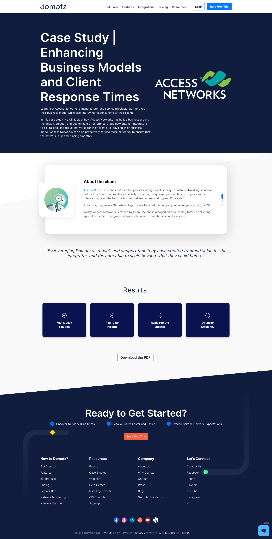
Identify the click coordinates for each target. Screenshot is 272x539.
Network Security (51, 503)
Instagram (193, 497)
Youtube (192, 491)
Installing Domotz (100, 491)
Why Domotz (146, 472)
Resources (179, 7)
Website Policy (111, 533)
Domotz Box (48, 491)
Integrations (146, 7)
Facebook (193, 472)
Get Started (48, 466)
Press (141, 485)
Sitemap (94, 503)
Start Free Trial (219, 6)
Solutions (112, 7)
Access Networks (95, 190)
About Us (144, 466)
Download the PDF (135, 357)
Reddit (191, 479)
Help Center (97, 485)
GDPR (185, 533)
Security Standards (150, 497)
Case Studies (97, 472)
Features (128, 7)
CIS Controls (97, 497)
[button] (222, 196)
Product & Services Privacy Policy (142, 533)
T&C (194, 533)
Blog (141, 491)
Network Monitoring (53, 497)
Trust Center (172, 533)
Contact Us (194, 466)
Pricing (163, 7)
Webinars (95, 479)
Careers (143, 479)
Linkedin (192, 485)
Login (198, 7)
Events (93, 466)
